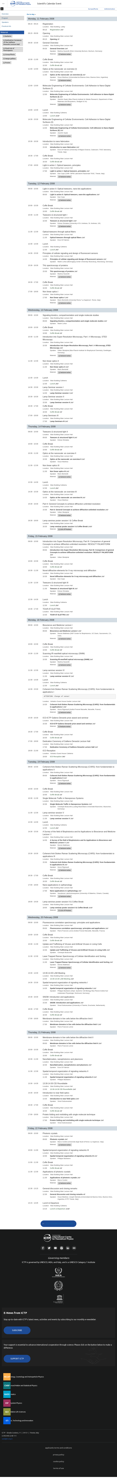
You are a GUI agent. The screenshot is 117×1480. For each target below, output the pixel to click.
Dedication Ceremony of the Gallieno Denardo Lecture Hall (12, 42)
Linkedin (68, 1248)
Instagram (61, 1248)
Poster (6, 63)
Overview (5, 14)
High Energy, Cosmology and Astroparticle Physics (25, 1377)
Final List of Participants (8, 49)
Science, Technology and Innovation (19, 1421)
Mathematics (11, 1394)
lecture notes (65, 54)
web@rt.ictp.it (7, 1439)
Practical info (6, 26)
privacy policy (58, 1455)
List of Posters (64, 529)
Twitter (49, 1248)
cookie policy (58, 1461)
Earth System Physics (14, 1403)
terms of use (58, 1468)
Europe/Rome (93, 9)
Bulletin (7, 36)
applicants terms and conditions (58, 1448)
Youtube (55, 1248)
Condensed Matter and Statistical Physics (21, 1386)
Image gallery (9, 59)
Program (5, 18)
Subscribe (17, 1330)
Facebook (43, 1248)
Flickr (74, 1248)
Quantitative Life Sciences (16, 1412)
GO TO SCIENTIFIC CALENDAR (59, 1224)
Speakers (5, 22)
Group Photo (9, 54)
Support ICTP (17, 1359)
